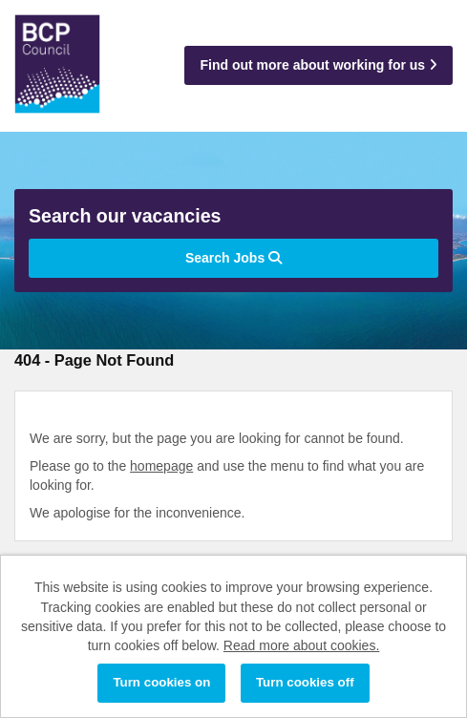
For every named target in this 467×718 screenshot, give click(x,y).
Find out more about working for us (318, 65)
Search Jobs (233, 257)
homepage (161, 466)
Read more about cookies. (301, 645)
